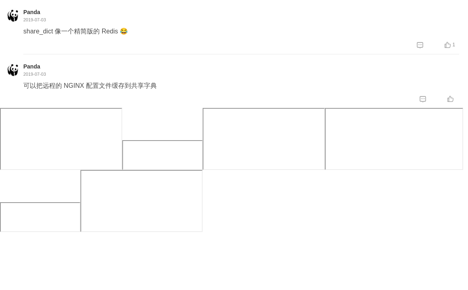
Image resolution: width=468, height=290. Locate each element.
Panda (31, 12)
